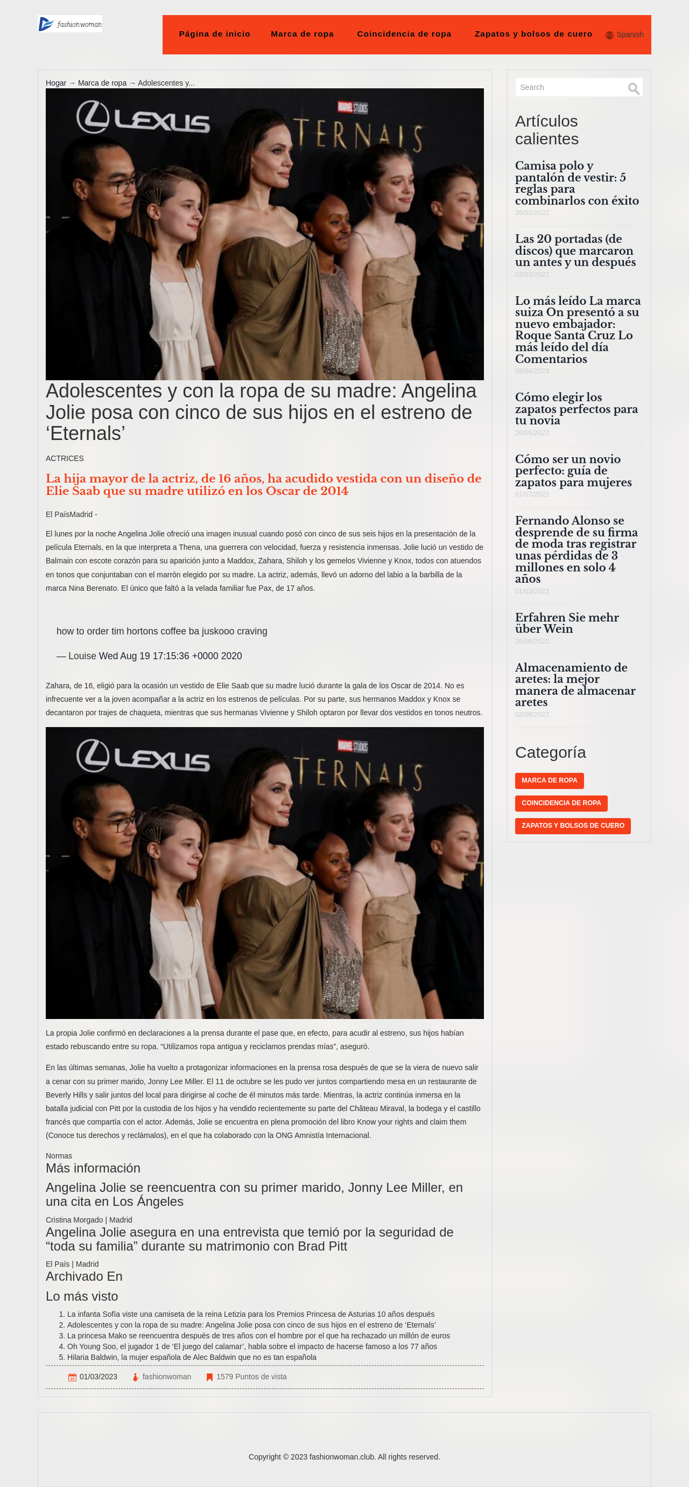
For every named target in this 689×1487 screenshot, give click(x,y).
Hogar (56, 83)
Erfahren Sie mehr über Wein (566, 623)
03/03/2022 (532, 274)
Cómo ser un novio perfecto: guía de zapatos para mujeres (573, 471)
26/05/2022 (532, 433)
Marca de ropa (302, 33)
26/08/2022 (532, 641)
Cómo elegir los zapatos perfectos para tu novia (576, 409)
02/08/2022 (532, 714)
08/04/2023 (532, 371)
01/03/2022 (532, 591)
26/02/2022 (532, 213)
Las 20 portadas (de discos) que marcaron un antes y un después (575, 251)
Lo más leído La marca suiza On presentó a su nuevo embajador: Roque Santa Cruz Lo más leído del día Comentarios (578, 330)
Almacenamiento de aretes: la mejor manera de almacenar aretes (575, 685)
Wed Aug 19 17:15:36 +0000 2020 (170, 656)
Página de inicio (215, 33)
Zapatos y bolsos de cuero (534, 33)
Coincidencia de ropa (404, 33)
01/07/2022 (532, 494)
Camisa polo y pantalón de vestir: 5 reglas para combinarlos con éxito (577, 183)
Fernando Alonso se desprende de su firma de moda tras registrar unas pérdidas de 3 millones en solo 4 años (576, 549)
